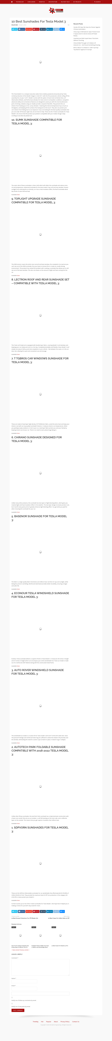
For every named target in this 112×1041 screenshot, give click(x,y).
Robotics (42, 1)
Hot (42, 1021)
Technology (20, 1)
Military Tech (65, 1)
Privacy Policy (65, 1021)
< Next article (15, 950)
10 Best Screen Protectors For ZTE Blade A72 (25, 918)
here (18, 194)
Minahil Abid (15, 25)
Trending (35, 1021)
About (56, 1021)
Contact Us (75, 1021)
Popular (48, 1021)
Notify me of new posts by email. (21, 1006)
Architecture (53, 1)
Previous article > (24, 950)
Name (14, 978)
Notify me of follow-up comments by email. (24, 1000)
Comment (15, 958)
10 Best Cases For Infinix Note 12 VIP (58, 918)
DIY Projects (77, 1)
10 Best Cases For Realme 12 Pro (60, 945)
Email (14, 985)
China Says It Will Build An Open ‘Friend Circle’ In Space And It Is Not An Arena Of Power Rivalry (87, 34)
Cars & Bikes (31, 1)
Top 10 (13, 927)
